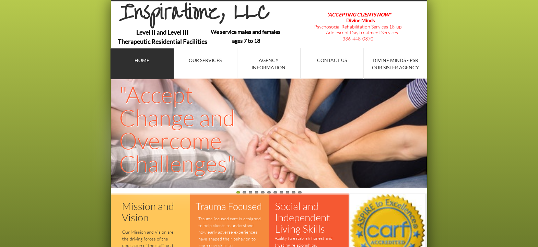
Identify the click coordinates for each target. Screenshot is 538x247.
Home (141, 60)
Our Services (205, 60)
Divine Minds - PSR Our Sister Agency (395, 63)
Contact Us (332, 60)
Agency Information (268, 63)
